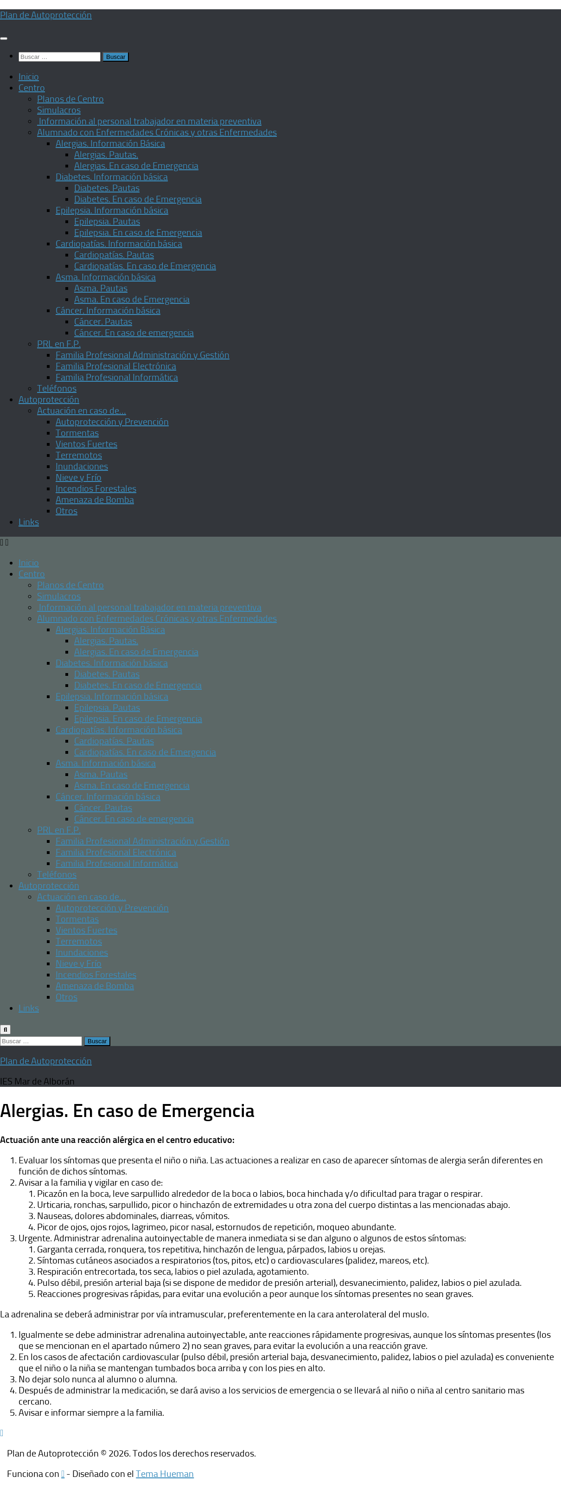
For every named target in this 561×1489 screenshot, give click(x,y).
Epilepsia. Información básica (112, 210)
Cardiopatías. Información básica (119, 243)
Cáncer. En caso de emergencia (134, 332)
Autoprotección (49, 399)
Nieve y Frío (79, 477)
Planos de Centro (70, 98)
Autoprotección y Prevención (112, 421)
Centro (32, 87)
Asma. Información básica (106, 276)
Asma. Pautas (101, 288)
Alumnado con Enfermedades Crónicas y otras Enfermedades (157, 132)
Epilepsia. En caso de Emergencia (138, 232)
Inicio (29, 76)
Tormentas (77, 432)
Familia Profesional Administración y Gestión (143, 354)
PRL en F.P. (59, 343)
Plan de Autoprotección (46, 14)
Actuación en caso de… (81, 410)
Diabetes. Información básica (112, 176)
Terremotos (79, 455)
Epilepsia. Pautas (107, 221)
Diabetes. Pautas (107, 187)
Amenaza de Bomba (95, 499)
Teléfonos (56, 388)
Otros (66, 510)
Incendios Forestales (96, 488)
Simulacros (59, 110)
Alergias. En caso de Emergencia (136, 165)
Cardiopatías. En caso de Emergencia (145, 265)
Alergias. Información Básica (110, 143)
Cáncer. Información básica (108, 310)
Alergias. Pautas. (106, 154)
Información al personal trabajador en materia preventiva (149, 121)
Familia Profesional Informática (117, 377)
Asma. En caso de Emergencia (132, 299)
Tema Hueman (165, 1473)
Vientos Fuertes (86, 443)
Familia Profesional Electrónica (116, 366)
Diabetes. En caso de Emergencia (138, 199)
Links (29, 521)
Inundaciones (82, 466)
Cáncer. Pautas (103, 321)
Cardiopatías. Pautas (114, 254)
